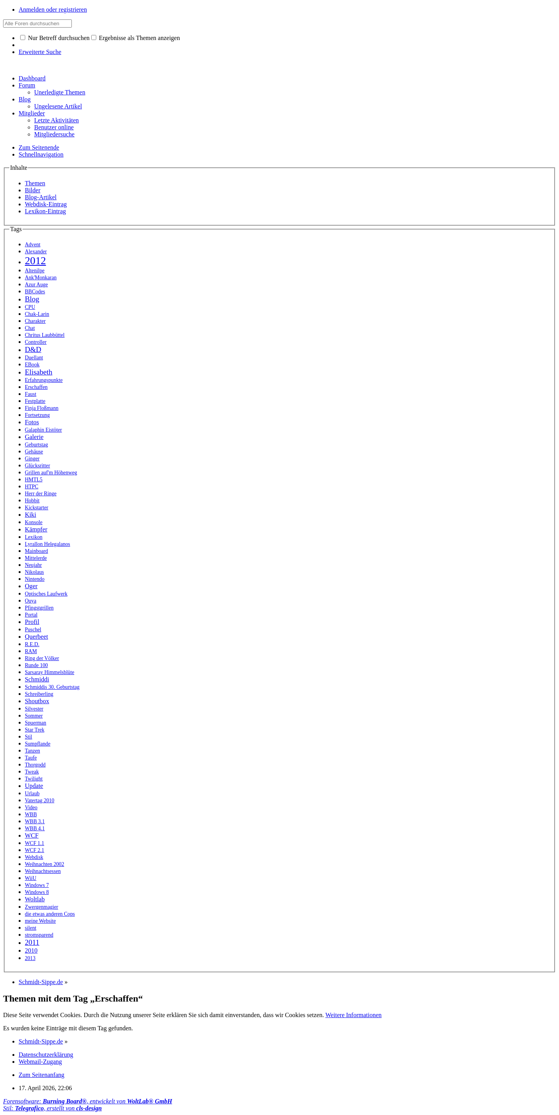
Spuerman (35, 723)
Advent (32, 244)
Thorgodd (35, 765)
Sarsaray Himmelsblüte (49, 672)
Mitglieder (32, 113)
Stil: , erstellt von (52, 1108)
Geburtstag (36, 445)
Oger (31, 586)
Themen (35, 183)
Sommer (34, 716)
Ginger (32, 459)
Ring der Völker (42, 658)
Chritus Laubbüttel (44, 335)
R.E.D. (32, 644)
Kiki (30, 514)
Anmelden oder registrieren (53, 9)
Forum (27, 85)
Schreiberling (39, 694)
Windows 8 (37, 892)
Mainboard (36, 551)
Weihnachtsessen (43, 871)
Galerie (34, 437)
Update (34, 785)
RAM (31, 651)
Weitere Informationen (353, 1015)
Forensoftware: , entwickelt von (87, 1101)
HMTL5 (33, 480)
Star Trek (34, 730)
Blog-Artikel (41, 197)
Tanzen (32, 751)
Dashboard (32, 78)
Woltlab (35, 899)
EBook (32, 365)
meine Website (40, 921)
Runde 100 (36, 665)
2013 (30, 958)
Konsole (33, 522)
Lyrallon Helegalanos (47, 544)
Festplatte (35, 401)
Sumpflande (37, 744)
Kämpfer (36, 529)
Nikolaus (34, 572)
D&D (33, 349)
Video (31, 807)
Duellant (34, 358)
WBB (31, 814)
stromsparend (39, 935)
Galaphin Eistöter (43, 430)
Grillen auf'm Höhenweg (51, 473)
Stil (28, 737)
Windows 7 (37, 885)
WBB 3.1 (35, 821)
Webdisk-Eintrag (46, 204)
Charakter (35, 321)
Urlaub (32, 793)
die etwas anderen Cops (50, 914)
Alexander (36, 251)
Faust (30, 394)
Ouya (30, 601)
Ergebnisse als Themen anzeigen (135, 38)
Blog (25, 99)
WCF (31, 835)
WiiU (30, 878)
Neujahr (33, 565)
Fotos (32, 422)
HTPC (31, 487)
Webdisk (34, 857)
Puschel (33, 629)
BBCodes (35, 291)
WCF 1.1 (34, 843)
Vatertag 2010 (39, 800)
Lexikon (33, 537)
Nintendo (35, 579)
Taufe (31, 758)
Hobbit (32, 500)
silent (30, 928)
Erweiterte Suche (40, 52)
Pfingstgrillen (39, 608)
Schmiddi (37, 679)
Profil (32, 621)
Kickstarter (36, 507)
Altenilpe (35, 271)
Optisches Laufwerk (46, 594)
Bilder (32, 190)
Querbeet (36, 636)
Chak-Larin (37, 314)
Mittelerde (36, 558)
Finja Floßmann (41, 408)
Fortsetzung (37, 415)
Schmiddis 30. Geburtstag (52, 687)
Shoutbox (37, 701)
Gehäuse (34, 452)
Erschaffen (36, 387)
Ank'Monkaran (41, 277)
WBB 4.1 (35, 828)
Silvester (34, 709)
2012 (35, 261)
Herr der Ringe (41, 494)
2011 (32, 942)
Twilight (34, 779)
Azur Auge (36, 284)
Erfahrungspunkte (43, 380)
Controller (36, 342)
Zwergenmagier (41, 907)
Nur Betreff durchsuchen (55, 38)
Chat (30, 328)
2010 (31, 950)
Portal (31, 615)
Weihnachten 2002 (44, 864)
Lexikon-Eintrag (45, 211)
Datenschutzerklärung (46, 1054)
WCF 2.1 (34, 850)
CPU (30, 307)
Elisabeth (38, 372)
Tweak (32, 772)
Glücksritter (37, 466)
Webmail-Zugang (40, 1061)
